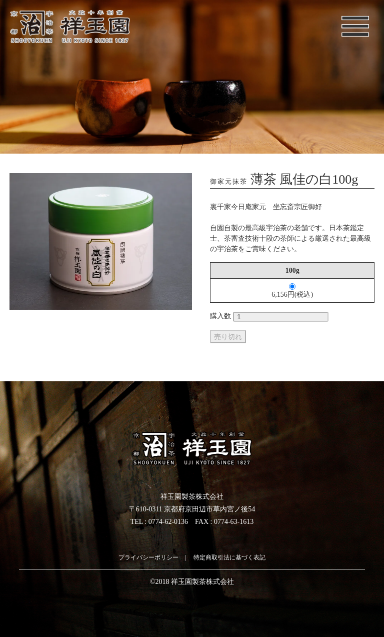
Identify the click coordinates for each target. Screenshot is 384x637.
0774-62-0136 (168, 521)
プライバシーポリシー (148, 557)
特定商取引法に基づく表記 (230, 557)
